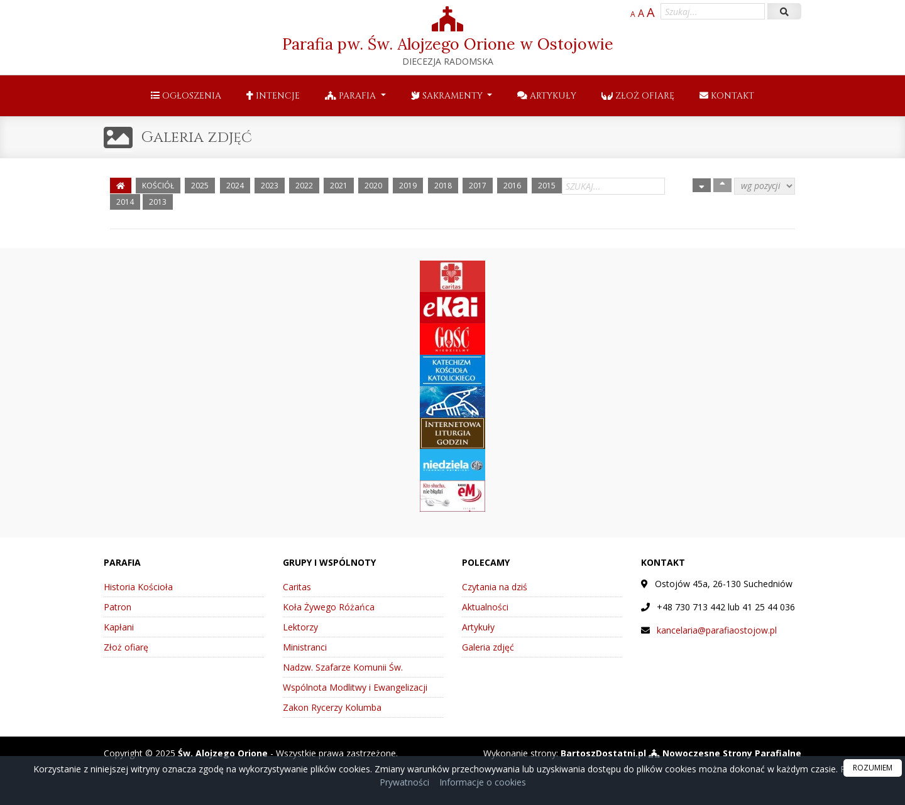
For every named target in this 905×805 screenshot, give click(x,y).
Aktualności (485, 607)
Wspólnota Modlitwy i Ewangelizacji (355, 687)
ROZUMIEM (872, 767)
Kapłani (119, 627)
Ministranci (305, 647)
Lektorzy (300, 627)
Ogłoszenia (186, 96)
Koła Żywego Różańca (329, 607)
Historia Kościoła (138, 587)
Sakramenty (448, 96)
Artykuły (546, 96)
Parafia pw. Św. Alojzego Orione (447, 36)
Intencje (273, 96)
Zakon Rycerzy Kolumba (332, 707)
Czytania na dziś (494, 587)
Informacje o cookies (482, 782)
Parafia (351, 96)
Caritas (297, 587)
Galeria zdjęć (197, 137)
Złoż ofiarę (637, 96)
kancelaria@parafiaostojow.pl (717, 630)
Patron (117, 607)
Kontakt (726, 96)
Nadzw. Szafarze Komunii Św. (343, 667)
